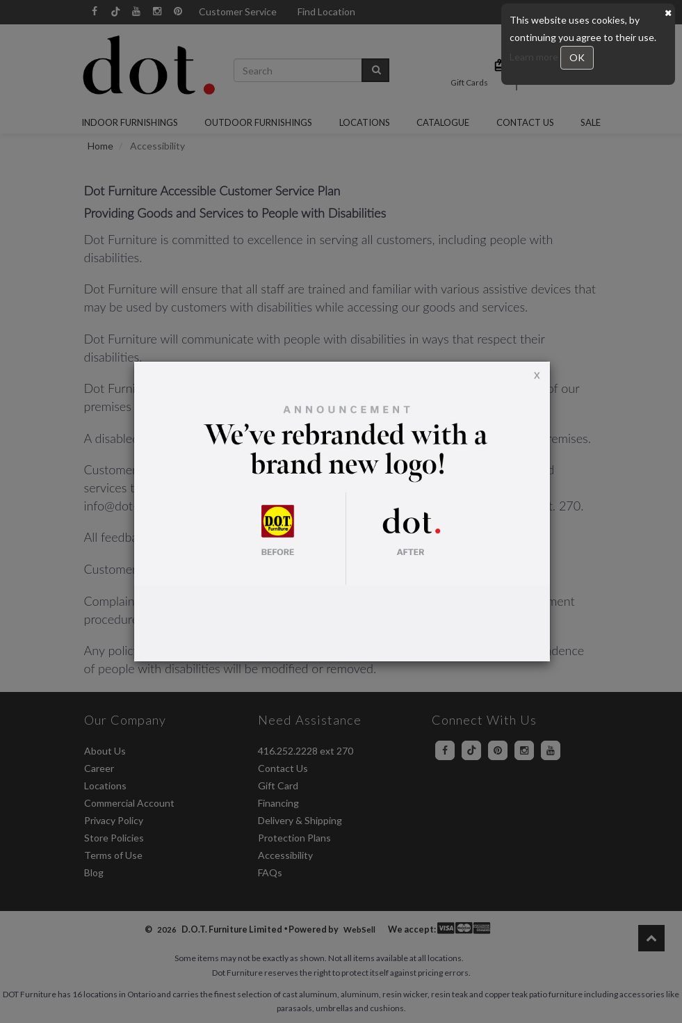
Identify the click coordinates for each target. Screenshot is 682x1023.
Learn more (535, 57)
